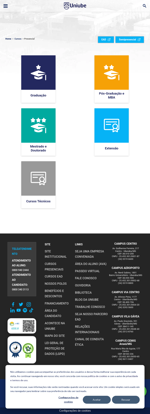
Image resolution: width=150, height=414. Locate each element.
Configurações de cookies (68, 399)
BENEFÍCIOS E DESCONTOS (54, 293)
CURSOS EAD (54, 276)
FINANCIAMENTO (57, 303)
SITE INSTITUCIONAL (56, 254)
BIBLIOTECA (83, 292)
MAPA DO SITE (55, 335)
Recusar (125, 399)
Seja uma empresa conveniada (89, 254)
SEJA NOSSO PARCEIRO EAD (91, 316)
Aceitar (97, 399)
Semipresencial (129, 39)
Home (8, 38)
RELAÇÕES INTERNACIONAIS (87, 329)
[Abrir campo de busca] (144, 6)
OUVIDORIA (83, 285)
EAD (105, 39)
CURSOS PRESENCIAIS (54, 266)
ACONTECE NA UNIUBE (55, 326)
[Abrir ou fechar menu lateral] (6, 6)
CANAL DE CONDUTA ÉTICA (89, 341)
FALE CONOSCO (86, 278)
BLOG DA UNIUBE (87, 299)
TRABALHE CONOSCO (90, 307)
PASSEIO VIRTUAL (87, 271)
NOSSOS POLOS (56, 283)
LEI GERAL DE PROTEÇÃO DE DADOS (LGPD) (55, 348)
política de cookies (97, 376)
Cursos (18, 38)
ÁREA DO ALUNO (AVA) (91, 264)
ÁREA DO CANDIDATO (53, 313)
